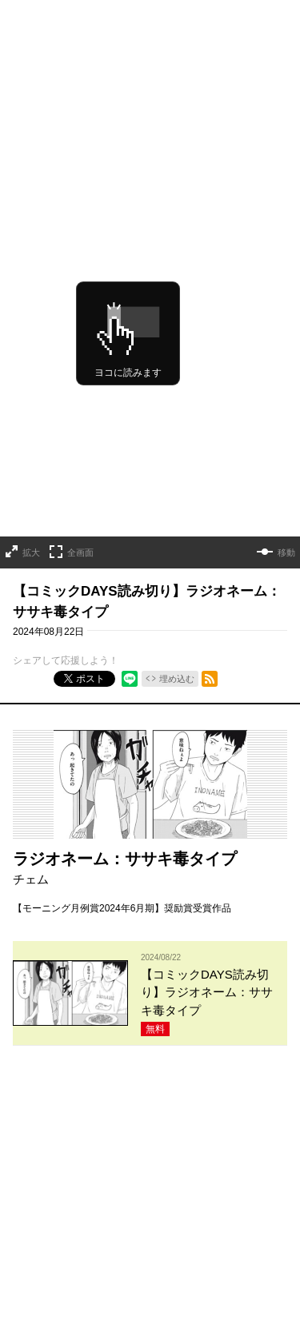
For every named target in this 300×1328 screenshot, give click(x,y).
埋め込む (176, 542)
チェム (31, 742)
